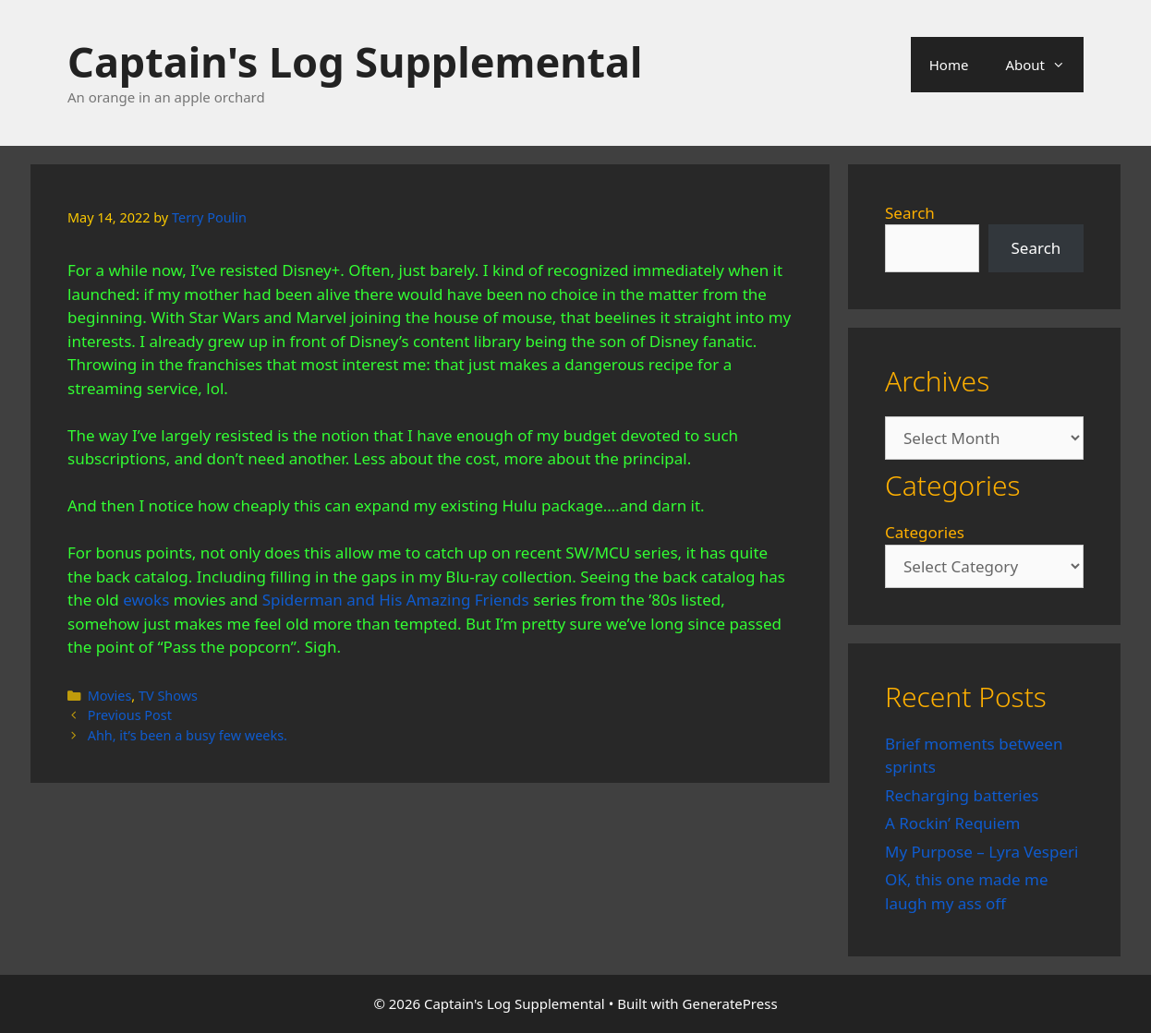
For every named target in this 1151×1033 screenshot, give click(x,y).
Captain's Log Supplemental (354, 61)
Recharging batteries (961, 795)
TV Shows (168, 695)
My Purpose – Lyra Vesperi (981, 851)
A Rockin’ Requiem (953, 823)
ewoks (146, 599)
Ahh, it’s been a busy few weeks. (187, 735)
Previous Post (130, 715)
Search (910, 212)
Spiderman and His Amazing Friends (395, 599)
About (1044, 64)
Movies (110, 695)
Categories (924, 532)
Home (949, 64)
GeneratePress (730, 1003)
